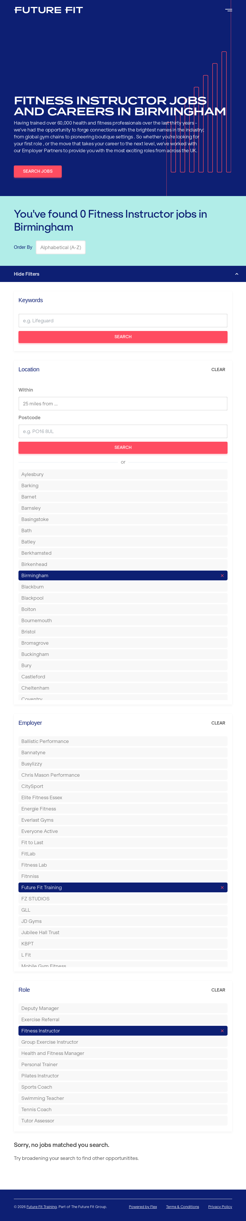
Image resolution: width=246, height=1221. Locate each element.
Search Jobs (37, 171)
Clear (218, 369)
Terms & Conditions (182, 1207)
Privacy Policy (220, 1207)
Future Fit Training (42, 1207)
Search (123, 336)
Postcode (29, 417)
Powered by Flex (143, 1207)
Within (25, 390)
